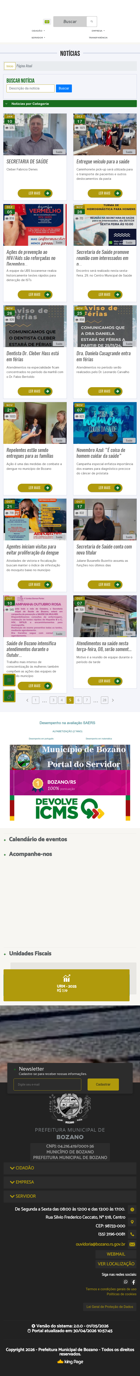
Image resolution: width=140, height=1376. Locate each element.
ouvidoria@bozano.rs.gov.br (100, 1244)
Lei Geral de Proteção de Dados (110, 1307)
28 (104, 700)
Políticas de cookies (121, 1294)
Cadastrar (103, 1084)
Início (9, 66)
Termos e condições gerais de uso (111, 1289)
